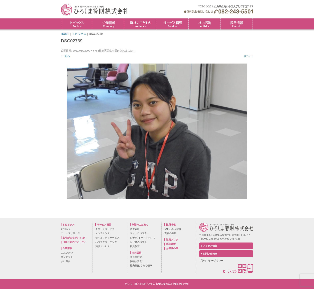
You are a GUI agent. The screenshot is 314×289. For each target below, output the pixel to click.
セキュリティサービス (107, 237)
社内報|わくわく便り (141, 265)
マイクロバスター (139, 233)
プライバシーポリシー (211, 260)
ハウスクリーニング (106, 242)
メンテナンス (102, 233)
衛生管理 (135, 229)
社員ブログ (172, 239)
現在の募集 (170, 233)
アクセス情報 (210, 246)
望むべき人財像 (172, 229)
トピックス (77, 23)
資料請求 (171, 244)
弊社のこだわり (141, 23)
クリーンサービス (105, 229)
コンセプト (67, 257)
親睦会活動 (136, 261)
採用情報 (171, 224)
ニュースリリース (70, 233)
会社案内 (65, 261)
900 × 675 (91, 50)
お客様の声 (172, 248)
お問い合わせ (210, 253)
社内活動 (204, 23)
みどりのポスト (138, 242)
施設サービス (102, 246)
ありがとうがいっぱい (74, 237)
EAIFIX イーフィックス (142, 237)
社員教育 (135, 246)
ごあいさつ (67, 252)
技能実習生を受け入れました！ (117, 50)
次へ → (248, 56)
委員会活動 (136, 257)
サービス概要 (173, 23)
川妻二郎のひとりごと (74, 242)
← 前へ (65, 56)
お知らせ (65, 229)
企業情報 (109, 23)
